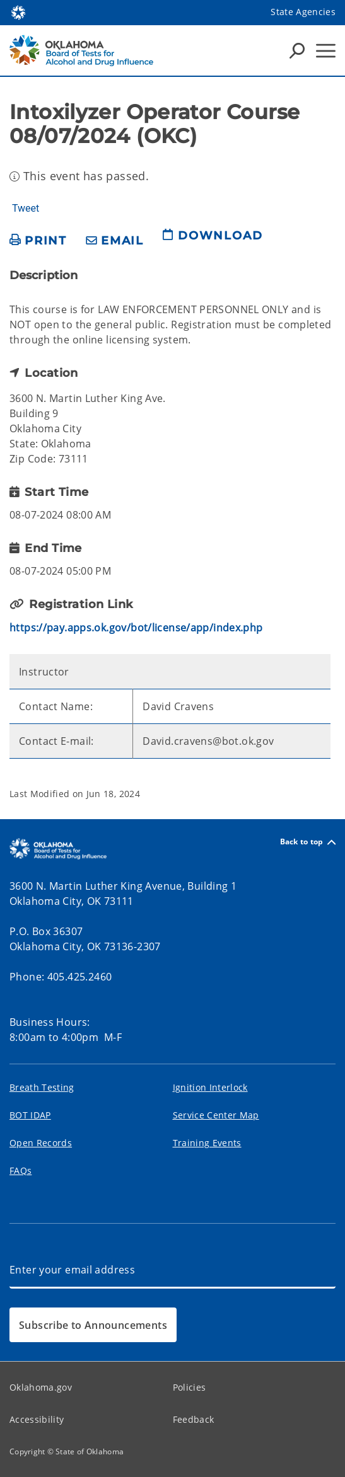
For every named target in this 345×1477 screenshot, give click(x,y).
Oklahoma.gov (40, 1387)
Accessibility (36, 1419)
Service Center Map (216, 1115)
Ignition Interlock (210, 1087)
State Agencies (303, 12)
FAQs (20, 1170)
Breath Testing (41, 1087)
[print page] (38, 241)
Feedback (193, 1419)
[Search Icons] (297, 50)
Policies (189, 1387)
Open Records (40, 1143)
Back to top (308, 842)
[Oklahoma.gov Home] (18, 12)
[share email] (115, 241)
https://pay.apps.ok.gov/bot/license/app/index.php (136, 628)
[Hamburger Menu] (326, 50)
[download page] (212, 240)
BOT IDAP (30, 1115)
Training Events (207, 1143)
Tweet (25, 209)
